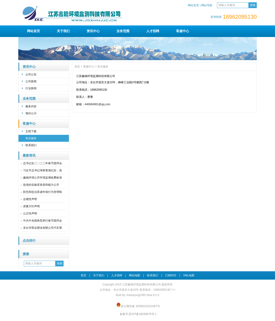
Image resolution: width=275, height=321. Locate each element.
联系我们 (31, 145)
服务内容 (31, 106)
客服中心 (182, 31)
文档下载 (31, 131)
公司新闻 (31, 81)
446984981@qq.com (97, 104)
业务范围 (122, 31)
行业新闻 (31, 88)
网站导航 (206, 5)
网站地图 (134, 275)
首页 (77, 66)
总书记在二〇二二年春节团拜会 (42, 163)
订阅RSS (170, 275)
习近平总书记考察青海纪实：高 (42, 170)
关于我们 (63, 31)
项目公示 (31, 113)
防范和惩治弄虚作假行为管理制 (42, 192)
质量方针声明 (31, 206)
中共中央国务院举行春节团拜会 (42, 220)
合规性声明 (30, 199)
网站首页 (193, 5)
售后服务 (31, 138)
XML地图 (188, 275)
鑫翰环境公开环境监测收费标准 (42, 177)
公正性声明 (30, 213)
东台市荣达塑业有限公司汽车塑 (42, 227)
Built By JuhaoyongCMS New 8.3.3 (137, 295)
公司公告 (31, 74)
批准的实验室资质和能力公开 (41, 184)
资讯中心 (93, 31)
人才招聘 (152, 31)
